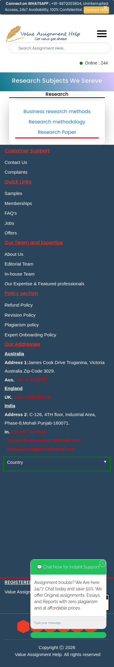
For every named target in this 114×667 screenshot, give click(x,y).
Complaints (16, 172)
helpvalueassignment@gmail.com (41, 449)
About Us (14, 254)
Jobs (9, 223)
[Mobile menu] (102, 33)
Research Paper (57, 132)
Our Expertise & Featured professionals (45, 283)
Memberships (18, 203)
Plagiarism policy (22, 324)
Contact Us (16, 162)
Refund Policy (19, 304)
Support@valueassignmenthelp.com (43, 440)
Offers (11, 232)
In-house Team (20, 273)
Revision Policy (20, 315)
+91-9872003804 (28, 431)
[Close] (105, 7)
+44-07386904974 (32, 397)
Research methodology (57, 121)
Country (15, 462)
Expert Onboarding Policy (30, 334)
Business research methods (57, 111)
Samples (13, 193)
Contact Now (96, 9)
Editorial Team (19, 263)
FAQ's (11, 213)
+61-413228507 (32, 379)
